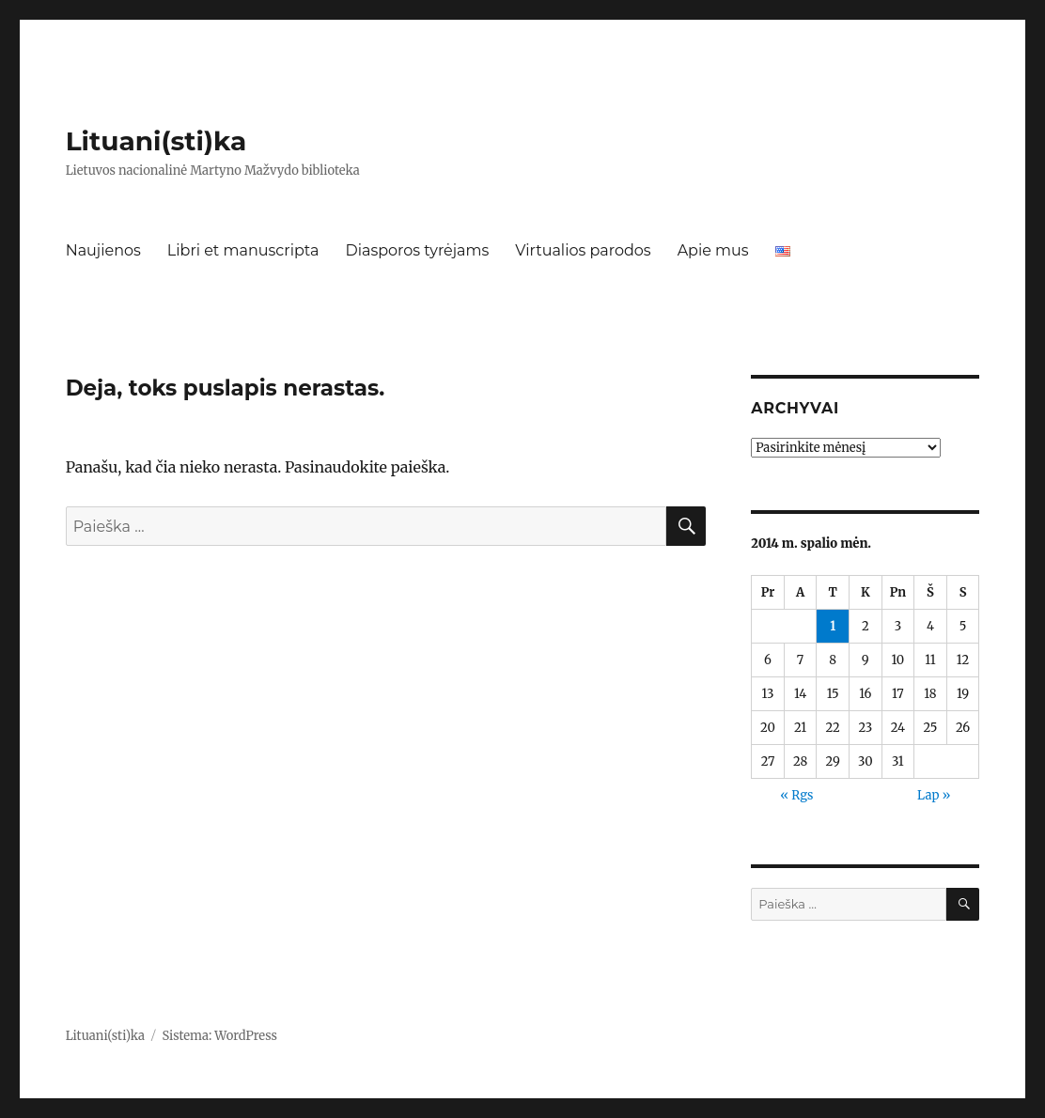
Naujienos (103, 250)
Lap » (933, 795)
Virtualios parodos (582, 250)
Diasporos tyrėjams (417, 250)
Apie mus (713, 250)
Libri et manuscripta (243, 250)
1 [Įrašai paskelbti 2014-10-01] (832, 626)
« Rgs (796, 795)
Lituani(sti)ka (156, 141)
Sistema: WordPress (219, 1036)
